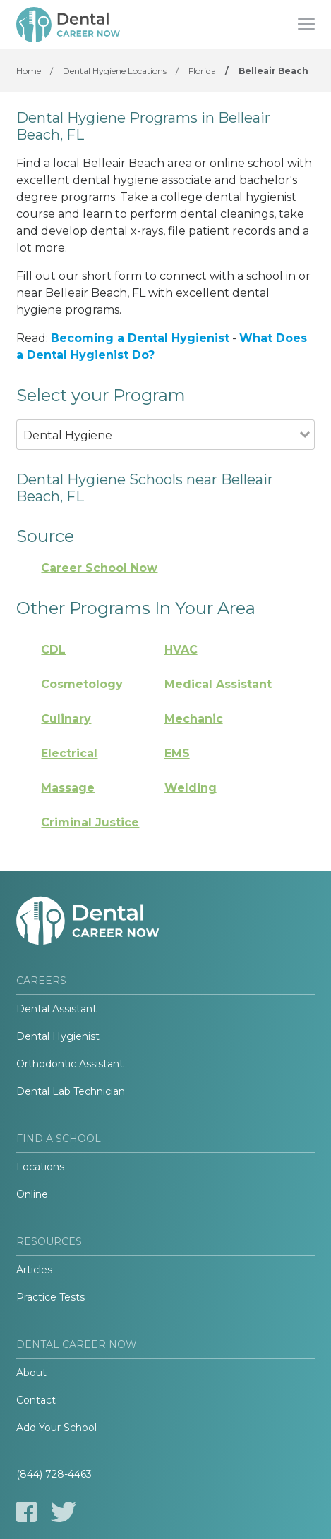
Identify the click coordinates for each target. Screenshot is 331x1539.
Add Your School (56, 1427)
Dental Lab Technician (70, 1091)
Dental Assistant (56, 1009)
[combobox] (157, 454)
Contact (36, 1400)
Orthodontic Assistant (70, 1063)
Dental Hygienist (58, 1036)
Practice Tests (50, 1297)
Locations (40, 1166)
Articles (34, 1269)
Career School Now (99, 568)
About (31, 1372)
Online (32, 1194)
